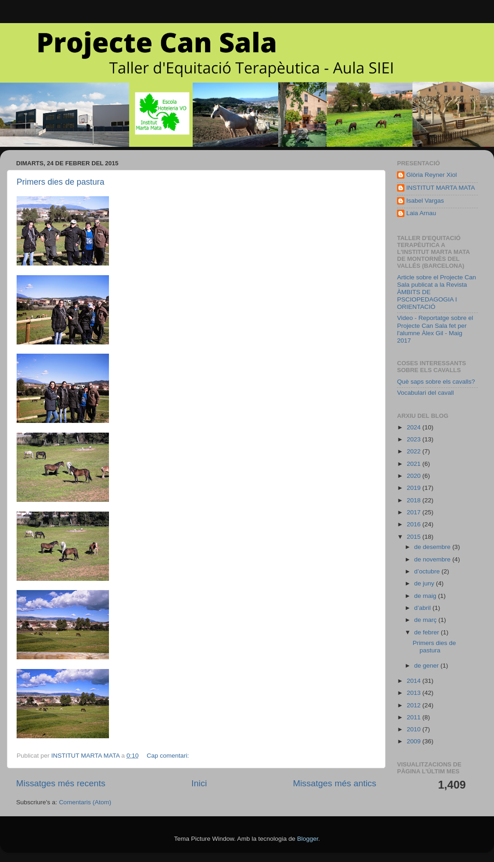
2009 (414, 741)
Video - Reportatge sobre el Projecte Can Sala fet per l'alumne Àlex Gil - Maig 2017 (435, 329)
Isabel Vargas (425, 200)
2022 (414, 451)
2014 (414, 680)
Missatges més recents (60, 783)
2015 (414, 536)
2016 (414, 524)
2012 (414, 705)
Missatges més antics (334, 783)
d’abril (423, 607)
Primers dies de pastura (60, 182)
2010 (414, 729)
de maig (426, 595)
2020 (414, 475)
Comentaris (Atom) (85, 802)
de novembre (433, 559)
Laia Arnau (421, 213)
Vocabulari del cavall (425, 392)
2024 (414, 427)
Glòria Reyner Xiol (431, 174)
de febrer (427, 632)
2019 (414, 487)
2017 (414, 512)
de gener (427, 665)
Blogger (307, 838)
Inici (199, 783)
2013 (414, 692)
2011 (414, 717)
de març (426, 619)
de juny (425, 583)
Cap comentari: (169, 755)
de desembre (433, 546)
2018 (414, 500)
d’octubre (427, 571)
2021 (414, 463)
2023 (414, 439)
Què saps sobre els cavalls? (436, 381)
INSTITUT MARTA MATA (440, 187)
